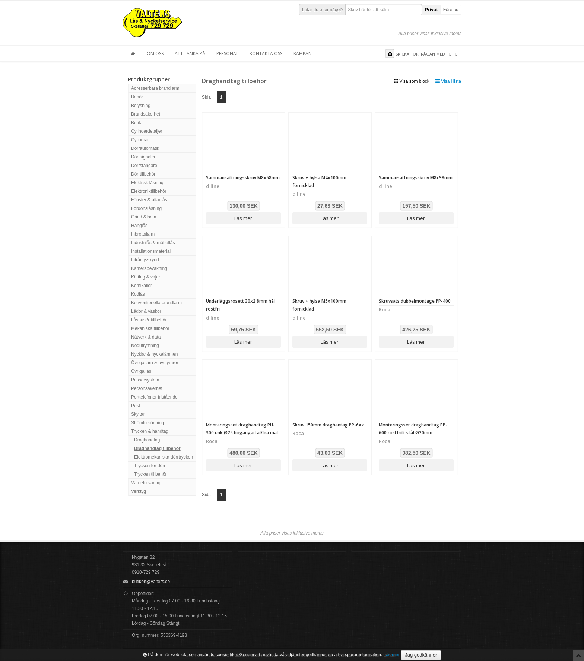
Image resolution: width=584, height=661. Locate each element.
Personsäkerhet (146, 388)
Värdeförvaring (146, 482)
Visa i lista (448, 81)
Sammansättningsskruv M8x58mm (243, 177)
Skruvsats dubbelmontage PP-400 (415, 301)
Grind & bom (143, 217)
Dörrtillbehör (143, 174)
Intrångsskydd (145, 259)
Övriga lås (141, 371)
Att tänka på (190, 53)
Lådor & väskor (146, 311)
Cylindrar (140, 139)
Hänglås (139, 225)
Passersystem (145, 380)
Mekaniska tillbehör (150, 328)
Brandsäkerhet (145, 114)
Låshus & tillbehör (148, 319)
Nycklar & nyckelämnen (154, 354)
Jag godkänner (421, 655)
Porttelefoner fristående (154, 397)
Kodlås (138, 294)
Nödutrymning (145, 345)
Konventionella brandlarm (156, 302)
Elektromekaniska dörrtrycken (163, 457)
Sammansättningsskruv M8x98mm (416, 177)
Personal (227, 53)
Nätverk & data (146, 337)
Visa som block (411, 81)
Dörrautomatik (145, 148)
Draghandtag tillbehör (157, 448)
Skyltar (138, 414)
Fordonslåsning (146, 208)
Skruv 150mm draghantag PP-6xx (328, 425)
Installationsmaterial (151, 251)
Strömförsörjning (147, 422)
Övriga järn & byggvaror (154, 362)
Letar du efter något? (322, 9)
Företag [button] (450, 9)
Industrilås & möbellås (153, 242)
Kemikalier (141, 285)
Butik (136, 122)
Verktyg (138, 491)
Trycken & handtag (149, 431)
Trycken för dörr (149, 465)
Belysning (140, 105)
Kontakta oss (266, 53)
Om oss (155, 53)
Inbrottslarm (143, 234)
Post (135, 405)
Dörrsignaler (143, 157)
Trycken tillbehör (150, 474)
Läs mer (243, 218)
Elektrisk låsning (147, 182)
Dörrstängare (144, 165)
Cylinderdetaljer (146, 131)
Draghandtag (147, 440)
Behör (137, 97)
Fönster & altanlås (149, 199)
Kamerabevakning (149, 268)
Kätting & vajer (145, 277)
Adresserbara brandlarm (155, 88)
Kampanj (303, 53)
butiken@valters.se (151, 581)
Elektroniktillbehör (148, 191)
